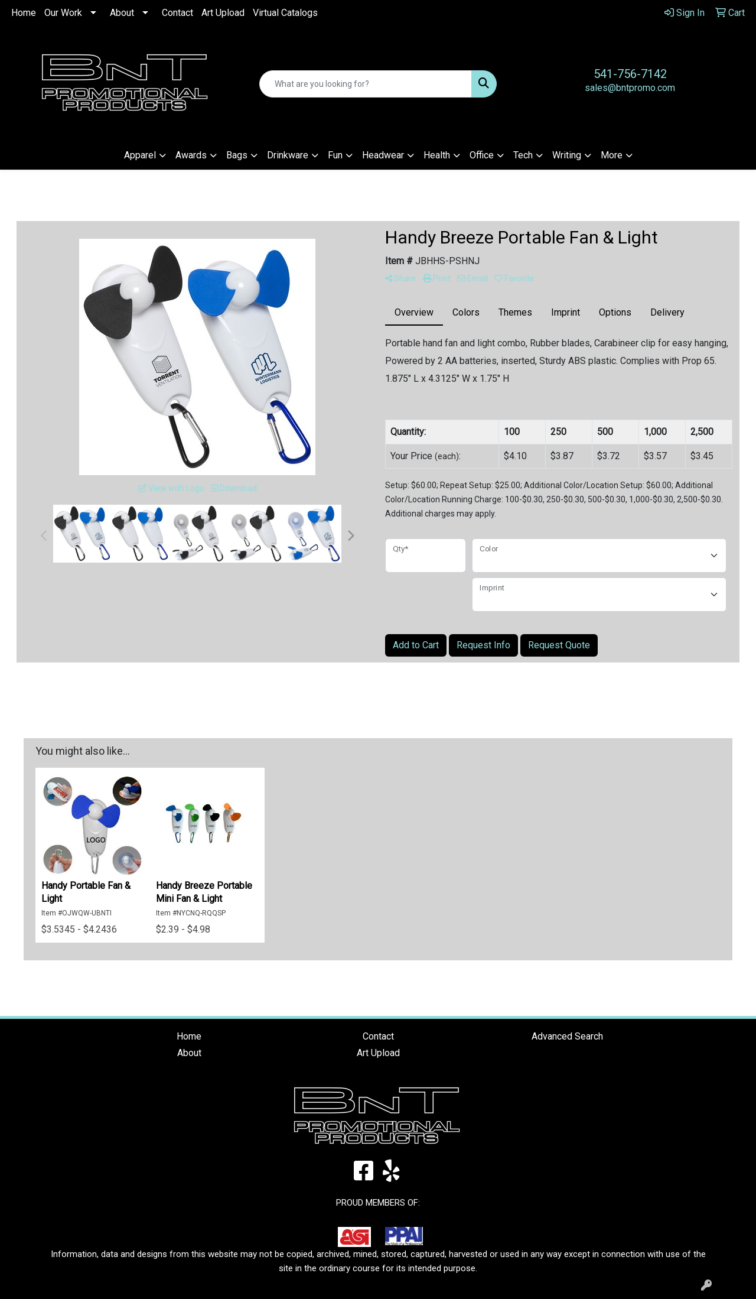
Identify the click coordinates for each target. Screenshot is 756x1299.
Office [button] (482, 155)
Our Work (63, 12)
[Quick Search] (365, 84)
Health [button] (436, 155)
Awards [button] (191, 155)
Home (23, 12)
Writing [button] (566, 155)
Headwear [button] (383, 155)
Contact (177, 12)
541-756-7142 (630, 74)
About (122, 12)
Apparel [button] (140, 155)
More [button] (612, 155)
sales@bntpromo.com (630, 87)
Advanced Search (567, 1036)
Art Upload (223, 12)
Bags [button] (236, 155)
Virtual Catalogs (285, 12)
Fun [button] (335, 155)
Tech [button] (523, 155)
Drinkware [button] (287, 155)
